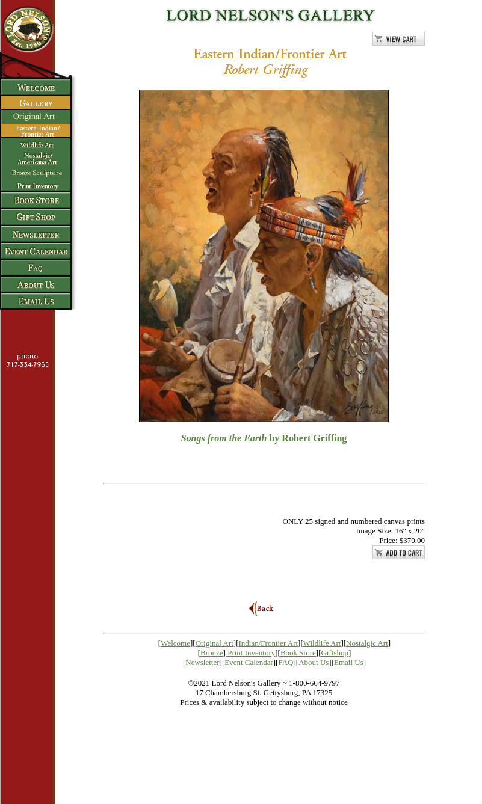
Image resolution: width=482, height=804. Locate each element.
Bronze (211, 652)
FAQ (285, 662)
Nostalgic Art (367, 643)
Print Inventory (251, 652)
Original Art (214, 643)
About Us (313, 662)
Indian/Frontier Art (268, 643)
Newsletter (202, 662)
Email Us (348, 662)
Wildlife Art (322, 643)
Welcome (175, 643)
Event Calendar (248, 662)
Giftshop (334, 652)
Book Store (298, 652)
